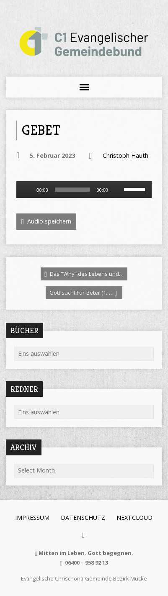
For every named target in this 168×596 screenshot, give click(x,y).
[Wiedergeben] (27, 189)
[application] (84, 189)
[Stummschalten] (117, 189)
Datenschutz (83, 518)
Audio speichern (46, 221)
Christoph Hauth (125, 155)
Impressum (32, 518)
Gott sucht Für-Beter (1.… (83, 293)
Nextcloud (134, 518)
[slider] (72, 190)
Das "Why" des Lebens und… (84, 274)
